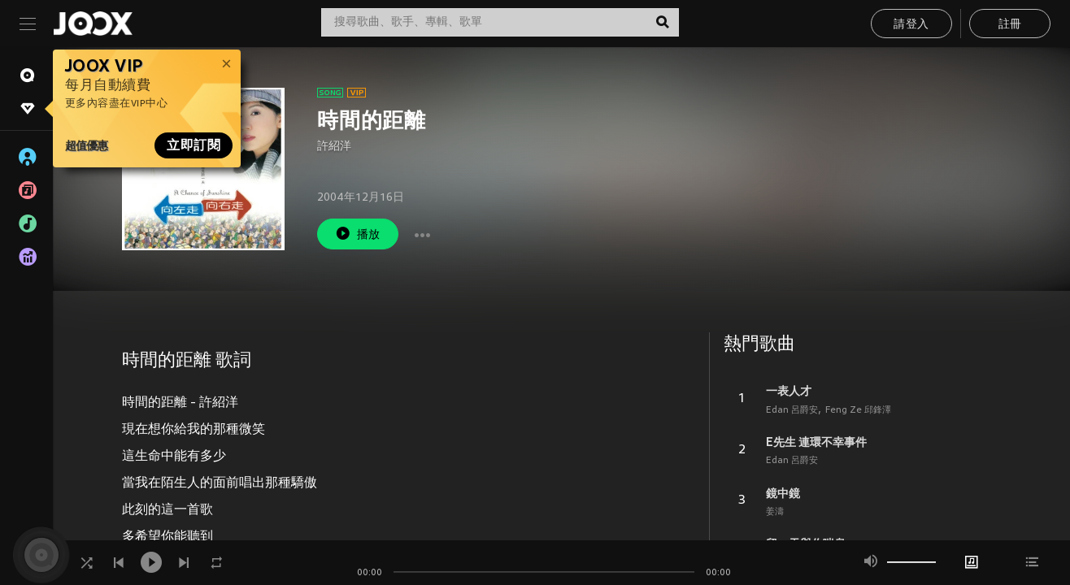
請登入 (911, 25)
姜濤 (775, 512)
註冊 (1010, 25)
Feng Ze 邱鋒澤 (858, 410)
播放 (358, 233)
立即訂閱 (193, 145)
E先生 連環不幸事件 (816, 442)
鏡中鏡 (783, 493)
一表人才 (788, 390)
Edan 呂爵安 (792, 410)
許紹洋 (334, 147)
